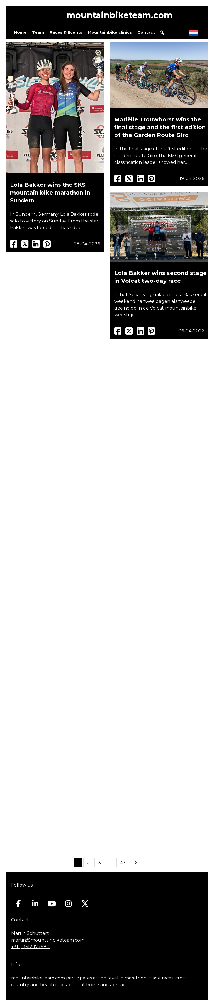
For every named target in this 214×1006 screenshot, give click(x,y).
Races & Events (66, 32)
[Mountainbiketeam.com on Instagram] (68, 903)
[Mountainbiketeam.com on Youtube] (52, 903)
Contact (146, 32)
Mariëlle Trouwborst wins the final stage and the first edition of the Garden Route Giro (160, 127)
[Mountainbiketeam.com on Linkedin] (35, 903)
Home (20, 32)
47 (122, 862)
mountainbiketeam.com (119, 15)
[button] (162, 32)
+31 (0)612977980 (30, 946)
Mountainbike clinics (110, 32)
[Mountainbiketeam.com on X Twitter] (85, 903)
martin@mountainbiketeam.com (47, 940)
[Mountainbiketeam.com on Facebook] (18, 903)
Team (38, 32)
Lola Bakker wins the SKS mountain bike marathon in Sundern (50, 192)
